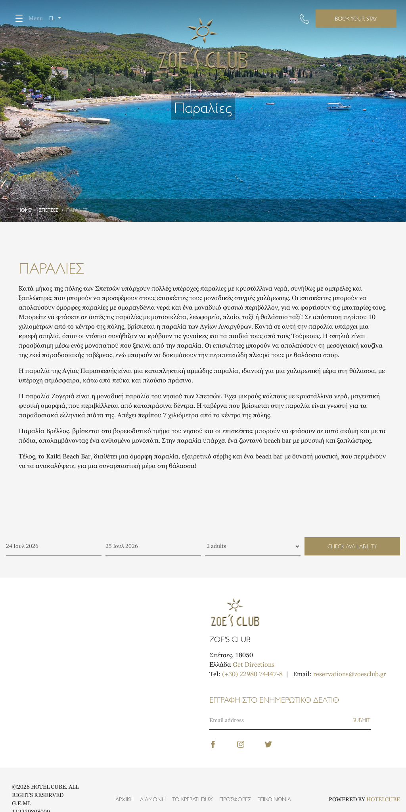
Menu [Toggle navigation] (26, 18)
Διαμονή (153, 799)
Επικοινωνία (274, 799)
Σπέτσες (48, 210)
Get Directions (253, 664)
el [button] (52, 18)
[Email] (280, 720)
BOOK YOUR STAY (356, 18)
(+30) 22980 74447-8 (252, 674)
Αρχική (124, 799)
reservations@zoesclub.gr (349, 674)
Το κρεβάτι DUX (192, 799)
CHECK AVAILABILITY (352, 546)
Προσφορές (235, 799)
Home (24, 210)
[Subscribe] (361, 720)
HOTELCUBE (383, 799)
